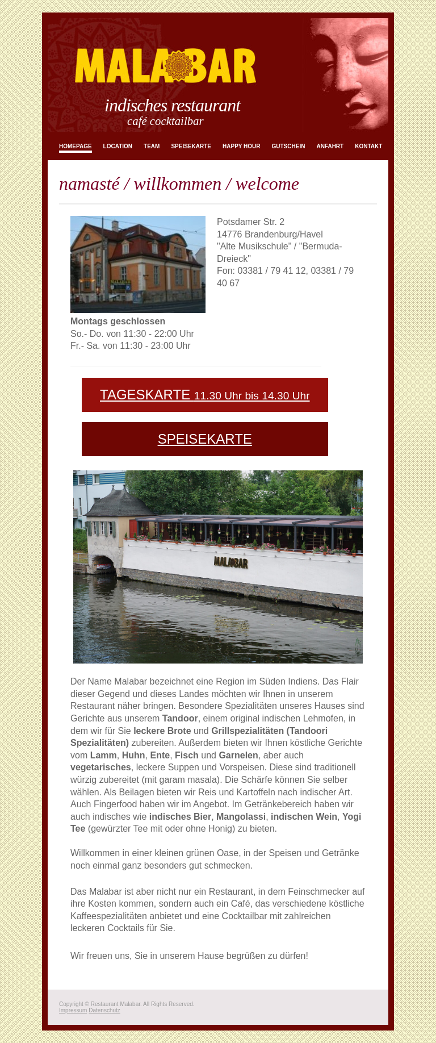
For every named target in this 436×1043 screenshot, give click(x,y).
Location (117, 146)
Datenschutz (104, 1010)
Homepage (75, 146)
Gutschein (288, 146)
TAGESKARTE (205, 394)
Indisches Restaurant (172, 105)
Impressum (73, 1010)
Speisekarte (191, 146)
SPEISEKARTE (205, 439)
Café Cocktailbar (165, 120)
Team (152, 146)
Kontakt (368, 146)
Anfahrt (329, 146)
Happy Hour (242, 146)
